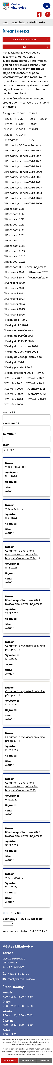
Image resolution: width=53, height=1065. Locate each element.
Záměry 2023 (37, 394)
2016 (9, 119)
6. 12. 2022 (11, 799)
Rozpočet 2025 (15, 256)
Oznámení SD (14, 140)
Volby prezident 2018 (19, 367)
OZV (31, 140)
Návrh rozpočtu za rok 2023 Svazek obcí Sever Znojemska (26, 834)
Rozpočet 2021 (15, 235)
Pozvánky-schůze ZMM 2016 (23, 150)
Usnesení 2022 (15, 293)
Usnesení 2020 (15, 283)
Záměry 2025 (37, 399)
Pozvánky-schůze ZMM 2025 (24, 198)
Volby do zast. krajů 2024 (22, 351)
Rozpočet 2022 (15, 240)
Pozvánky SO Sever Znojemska (25, 145)
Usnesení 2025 (15, 309)
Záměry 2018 (14, 383)
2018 (32, 119)
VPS (41, 373)
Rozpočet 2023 (15, 245)
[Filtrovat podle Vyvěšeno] (26, 428)
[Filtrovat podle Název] (26, 417)
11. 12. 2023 (11, 567)
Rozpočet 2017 (15, 214)
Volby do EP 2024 (17, 325)
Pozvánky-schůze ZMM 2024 (24, 193)
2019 (44, 119)
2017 (20, 119)
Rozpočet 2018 (15, 219)
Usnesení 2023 (15, 298)
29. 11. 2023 (11, 613)
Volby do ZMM (15, 362)
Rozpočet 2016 (15, 208)
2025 (35, 129)
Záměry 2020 (14, 388)
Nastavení (44, 1060)
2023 (9, 129)
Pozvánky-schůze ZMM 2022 (24, 182)
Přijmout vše (10, 1060)
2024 (22, 129)
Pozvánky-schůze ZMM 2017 (23, 156)
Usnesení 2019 (39, 277)
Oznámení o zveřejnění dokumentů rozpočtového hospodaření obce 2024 (23, 554)
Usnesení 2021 (15, 288)
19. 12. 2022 (11, 750)
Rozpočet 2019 (15, 224)
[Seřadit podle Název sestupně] (14, 412)
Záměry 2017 (36, 378)
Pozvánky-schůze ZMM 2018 (23, 161)
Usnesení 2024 (15, 304)
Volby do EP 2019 (16, 320)
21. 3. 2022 (11, 887)
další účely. (37, 1045)
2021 (21, 124)
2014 (22, 113)
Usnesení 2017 (39, 272)
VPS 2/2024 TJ (17, 509)
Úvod (5, 22)
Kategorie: (9, 113)
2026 (9, 134)
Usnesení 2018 (15, 277)
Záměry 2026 (14, 404)
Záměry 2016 (14, 378)
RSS (35, 46)
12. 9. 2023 (11, 659)
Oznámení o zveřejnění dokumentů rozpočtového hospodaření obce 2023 (23, 786)
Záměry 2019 (36, 383)
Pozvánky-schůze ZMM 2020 (24, 171)
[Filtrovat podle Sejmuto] (26, 439)
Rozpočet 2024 (15, 251)
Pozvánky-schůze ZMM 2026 (24, 203)
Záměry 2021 (37, 388)
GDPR (22, 134)
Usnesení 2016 (15, 272)
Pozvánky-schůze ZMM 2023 (24, 187)
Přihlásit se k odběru (31, 39)
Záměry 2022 (14, 394)
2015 (34, 113)
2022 (34, 124)
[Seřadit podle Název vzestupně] (14, 411)
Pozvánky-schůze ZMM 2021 (23, 177)
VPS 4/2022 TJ (17, 877)
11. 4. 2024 (11, 476)
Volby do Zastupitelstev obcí (24, 357)
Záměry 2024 (14, 399)
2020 (9, 124)
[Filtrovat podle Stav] (26, 450)
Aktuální (10, 491)
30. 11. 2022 (11, 845)
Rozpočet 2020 (15, 230)
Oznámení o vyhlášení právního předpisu (25, 647)
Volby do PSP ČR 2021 (19, 335)
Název (8, 412)
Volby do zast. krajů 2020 (22, 346)
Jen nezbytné (27, 1060)
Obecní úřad (18, 22)
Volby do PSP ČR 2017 (19, 330)
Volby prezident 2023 (19, 373)
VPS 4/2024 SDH (18, 467)
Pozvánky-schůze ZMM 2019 (23, 166)
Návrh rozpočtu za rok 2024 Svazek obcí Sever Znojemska (26, 602)
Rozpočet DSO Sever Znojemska (26, 267)
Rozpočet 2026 (15, 261)
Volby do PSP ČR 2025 (20, 341)
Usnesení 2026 (15, 314)
